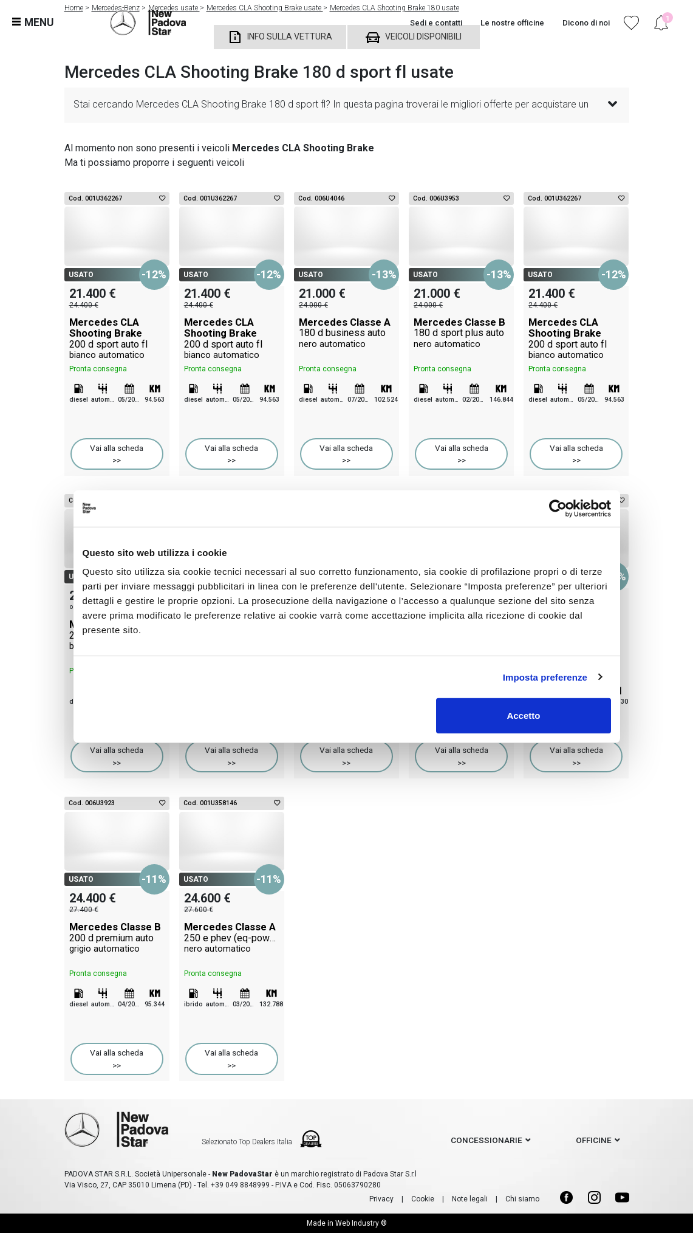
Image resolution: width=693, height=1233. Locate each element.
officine (594, 1140)
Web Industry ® (361, 1223)
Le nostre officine (512, 22)
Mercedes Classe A (346, 333)
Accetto (523, 715)
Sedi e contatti (436, 22)
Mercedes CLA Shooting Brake (117, 338)
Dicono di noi (586, 22)
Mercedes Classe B (461, 333)
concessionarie (486, 1140)
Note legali (470, 1199)
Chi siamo (522, 1199)
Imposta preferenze (545, 676)
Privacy (381, 1199)
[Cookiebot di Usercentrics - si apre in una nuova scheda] (558, 508)
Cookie (422, 1199)
